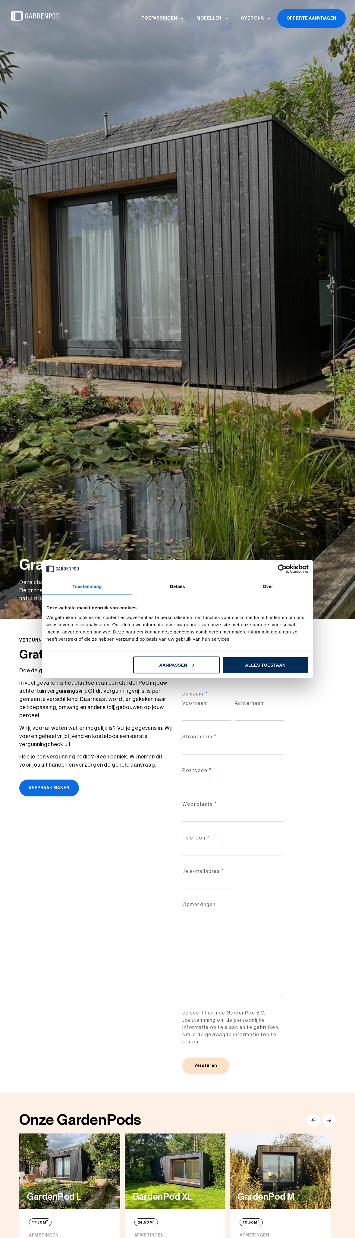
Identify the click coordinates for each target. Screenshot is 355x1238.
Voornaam (195, 703)
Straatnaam (199, 737)
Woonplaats (199, 804)
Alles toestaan (265, 664)
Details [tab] (177, 586)
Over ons (256, 18)
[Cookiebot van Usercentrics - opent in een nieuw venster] (282, 569)
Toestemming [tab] (87, 586)
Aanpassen (176, 664)
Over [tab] (268, 586)
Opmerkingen (199, 904)
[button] (313, 1120)
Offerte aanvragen (312, 18)
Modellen (212, 18)
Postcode (196, 770)
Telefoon (195, 838)
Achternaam (250, 703)
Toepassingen (162, 18)
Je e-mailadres (203, 871)
